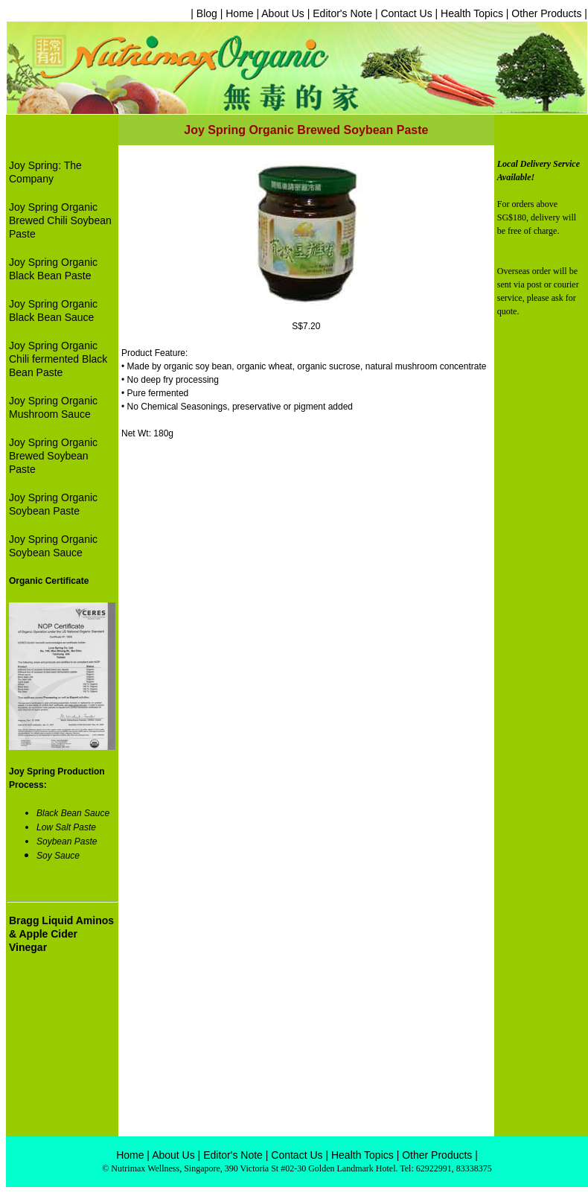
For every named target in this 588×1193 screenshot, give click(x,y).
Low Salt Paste (66, 827)
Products (451, 1155)
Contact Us (406, 13)
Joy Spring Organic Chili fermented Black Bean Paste (58, 359)
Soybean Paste (66, 841)
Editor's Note (342, 13)
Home (239, 13)
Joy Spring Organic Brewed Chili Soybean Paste (60, 220)
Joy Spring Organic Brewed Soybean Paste (53, 455)
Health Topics (470, 13)
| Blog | (208, 13)
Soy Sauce (58, 855)
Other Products (546, 13)
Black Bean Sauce (72, 813)
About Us (282, 13)
